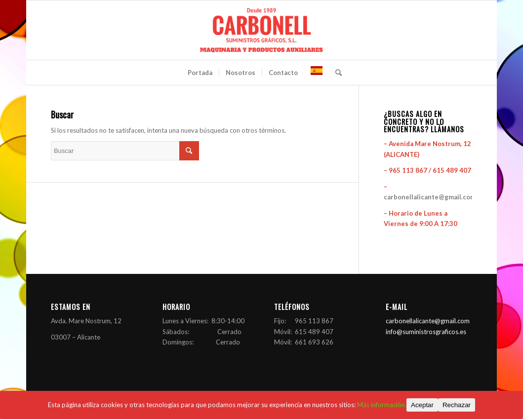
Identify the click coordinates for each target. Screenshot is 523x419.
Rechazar (457, 405)
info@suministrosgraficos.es (426, 332)
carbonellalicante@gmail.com (430, 197)
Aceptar (422, 405)
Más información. (381, 405)
